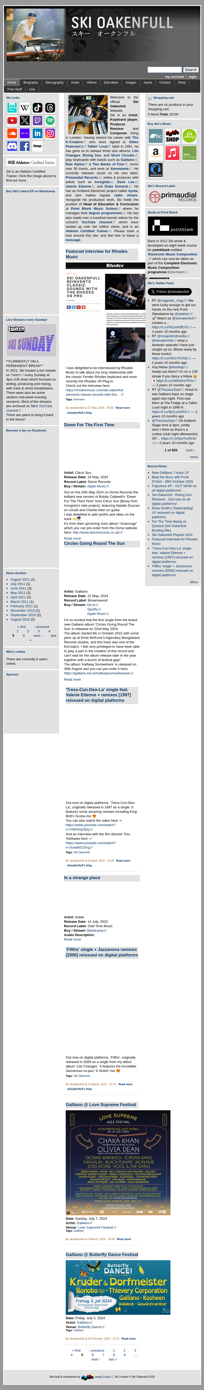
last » (113, 1359)
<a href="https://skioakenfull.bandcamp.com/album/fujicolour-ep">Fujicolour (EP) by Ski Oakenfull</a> (29, 253)
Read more (123, 407)
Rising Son (92, 155)
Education (111, 82)
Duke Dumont (118, 186)
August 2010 (20, 619)
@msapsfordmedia (173, 336)
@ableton (183, 314)
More (194, 582)
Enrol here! (177, 272)
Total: (164, 114)
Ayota (148, 82)
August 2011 (20, 579)
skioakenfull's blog (79, 412)
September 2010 (23, 615)
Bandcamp (97, 930)
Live (32, 89)
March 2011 (19, 602)
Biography (31, 82)
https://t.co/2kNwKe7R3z (176, 381)
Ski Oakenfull (82, 852)
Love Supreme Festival (97, 1227)
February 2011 (21, 606)
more (194, 457)
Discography (55, 82)
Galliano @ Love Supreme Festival (101, 1104)
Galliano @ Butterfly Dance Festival (102, 1254)
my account (174, 77)
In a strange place (82, 877)
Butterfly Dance (91, 1327)
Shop (182, 82)
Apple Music (98, 486)
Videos (92, 82)
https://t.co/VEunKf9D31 (172, 327)
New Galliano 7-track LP (170, 473)
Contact (165, 82)
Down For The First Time (89, 424)
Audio (75, 82)
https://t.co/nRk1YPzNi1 (171, 358)
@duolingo (178, 367)
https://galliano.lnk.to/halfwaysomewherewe (98, 673)
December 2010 (22, 610)
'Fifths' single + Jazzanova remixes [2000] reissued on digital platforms (172, 570)
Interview (79, 399)
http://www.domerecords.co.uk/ (98, 532)
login (193, 77)
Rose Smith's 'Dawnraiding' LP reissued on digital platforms (172, 512)
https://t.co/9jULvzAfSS (171, 412)
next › (38, 635)
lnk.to (92, 605)
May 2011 (18, 593)
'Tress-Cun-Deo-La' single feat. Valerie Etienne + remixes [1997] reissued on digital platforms (98, 695)
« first (21, 626)
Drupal (107, 1376)
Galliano (84, 1223)
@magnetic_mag (171, 300)
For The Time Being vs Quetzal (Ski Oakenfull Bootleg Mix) (169, 525)
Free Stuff (15, 89)
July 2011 (17, 584)
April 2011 (18, 597)
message (73, 240)
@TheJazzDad (170, 390)
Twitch (17, 375)
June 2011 (18, 588)
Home (12, 82)
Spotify (94, 609)
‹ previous (42, 626)
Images (131, 82)
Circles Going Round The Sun (94, 543)
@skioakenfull (184, 318)
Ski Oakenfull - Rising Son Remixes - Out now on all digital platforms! (172, 499)
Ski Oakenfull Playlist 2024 (172, 535)
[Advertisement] (32, 705)
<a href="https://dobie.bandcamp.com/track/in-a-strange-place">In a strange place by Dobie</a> (102, 898)
